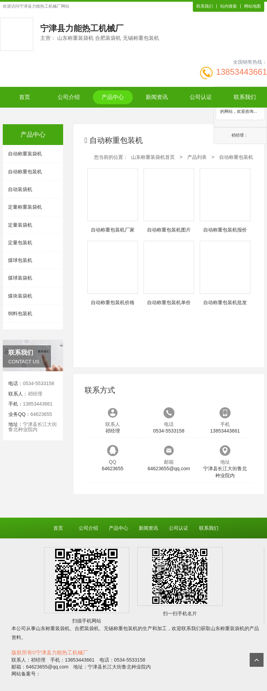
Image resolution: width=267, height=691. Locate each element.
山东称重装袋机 (53, 628)
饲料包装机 (20, 313)
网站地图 (252, 6)
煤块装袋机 (20, 296)
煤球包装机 (20, 260)
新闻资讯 (157, 97)
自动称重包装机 (25, 171)
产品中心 (113, 97)
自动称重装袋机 (25, 153)
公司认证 (201, 97)
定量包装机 (20, 242)
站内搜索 (228, 6)
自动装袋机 (20, 189)
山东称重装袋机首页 (153, 157)
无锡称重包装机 (121, 628)
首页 (24, 97)
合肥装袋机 (87, 628)
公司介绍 (69, 97)
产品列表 (197, 157)
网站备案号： (26, 673)
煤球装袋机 (20, 278)
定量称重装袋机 (25, 207)
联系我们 (204, 6)
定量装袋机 (20, 225)
